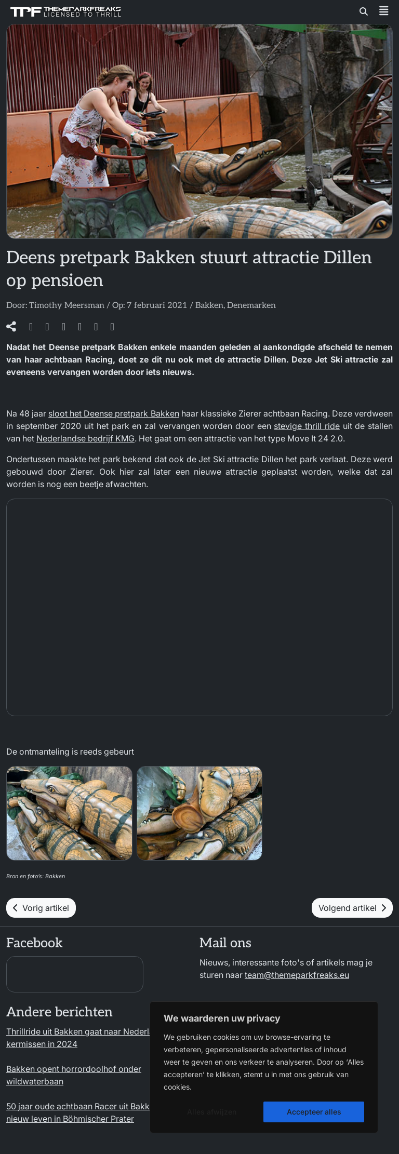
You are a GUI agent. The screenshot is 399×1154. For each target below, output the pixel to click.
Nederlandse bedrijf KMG (85, 438)
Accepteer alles (314, 1111)
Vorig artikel (41, 908)
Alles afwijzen (211, 1111)
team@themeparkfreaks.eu (297, 975)
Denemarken (251, 306)
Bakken (209, 306)
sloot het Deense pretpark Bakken (113, 413)
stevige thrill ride (306, 426)
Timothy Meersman (66, 306)
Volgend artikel (352, 908)
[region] (264, 1067)
